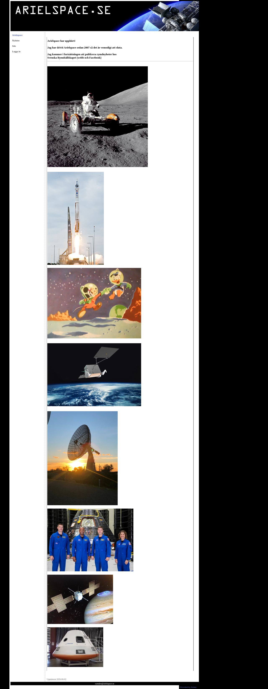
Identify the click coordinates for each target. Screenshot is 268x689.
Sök (14, 46)
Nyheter (15, 40)
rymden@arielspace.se (104, 683)
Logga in (16, 51)
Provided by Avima (188, 687)
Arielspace (17, 35)
